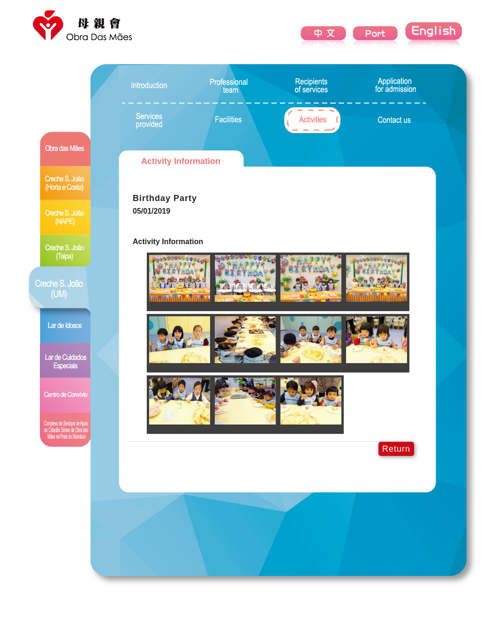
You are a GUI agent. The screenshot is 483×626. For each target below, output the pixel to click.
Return (396, 449)
